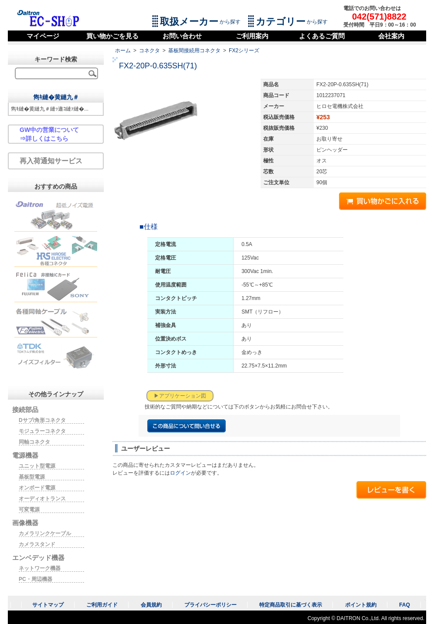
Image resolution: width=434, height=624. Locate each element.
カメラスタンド (37, 544)
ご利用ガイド (102, 605)
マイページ (43, 36)
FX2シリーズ (244, 50)
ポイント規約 (361, 605)
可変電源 (29, 509)
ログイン (180, 473)
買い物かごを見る (112, 36)
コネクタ (149, 50)
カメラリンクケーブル (45, 533)
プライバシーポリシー (210, 605)
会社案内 (391, 36)
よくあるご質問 (322, 36)
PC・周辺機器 (35, 579)
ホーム (123, 50)
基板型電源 (32, 477)
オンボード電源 (37, 488)
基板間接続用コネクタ (194, 50)
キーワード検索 (55, 59)
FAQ (404, 605)
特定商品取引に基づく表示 (290, 605)
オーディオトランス (42, 499)
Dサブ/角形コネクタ (42, 420)
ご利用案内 (252, 36)
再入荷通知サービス (51, 161)
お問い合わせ (182, 36)
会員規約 (151, 605)
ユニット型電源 (37, 466)
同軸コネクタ (34, 442)
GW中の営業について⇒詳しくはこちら (49, 134)
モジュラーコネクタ (42, 431)
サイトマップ (48, 605)
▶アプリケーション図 (180, 396)
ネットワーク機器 (40, 568)
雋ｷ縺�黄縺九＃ (56, 97)
